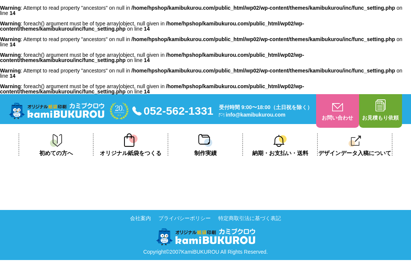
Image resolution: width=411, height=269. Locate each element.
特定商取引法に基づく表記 (249, 218)
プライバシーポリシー (184, 218)
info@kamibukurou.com (255, 114)
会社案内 (140, 218)
